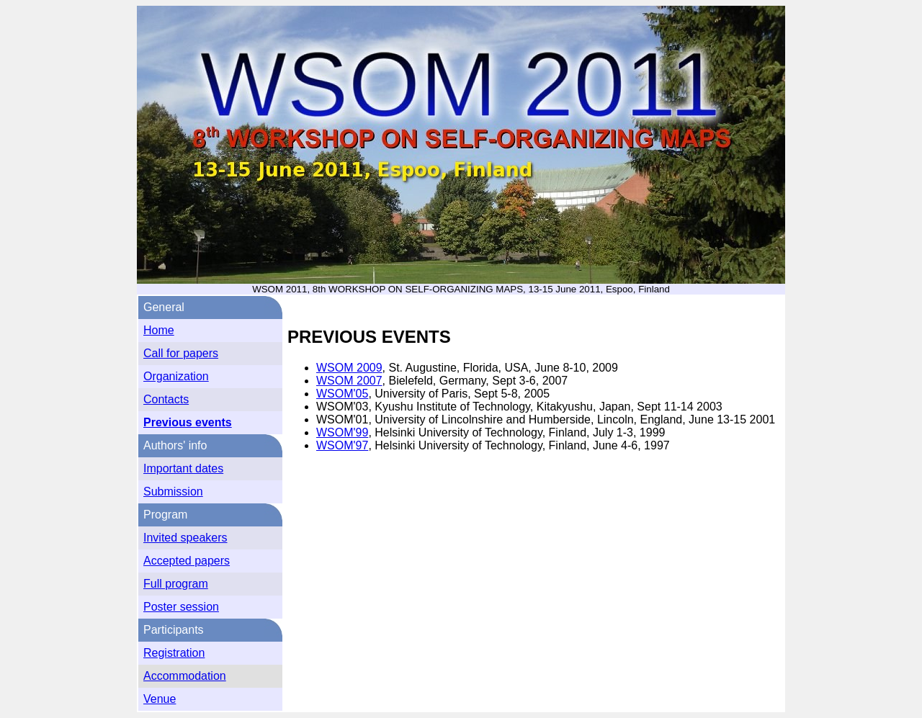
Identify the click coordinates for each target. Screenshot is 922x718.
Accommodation (184, 676)
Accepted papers (186, 561)
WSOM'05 (342, 393)
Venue (159, 699)
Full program (175, 584)
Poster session (181, 607)
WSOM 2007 (349, 380)
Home (158, 330)
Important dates (183, 468)
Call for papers (180, 353)
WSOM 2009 (349, 368)
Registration (174, 653)
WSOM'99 (342, 432)
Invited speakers (185, 537)
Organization (176, 376)
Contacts (166, 399)
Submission (173, 491)
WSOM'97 (342, 445)
